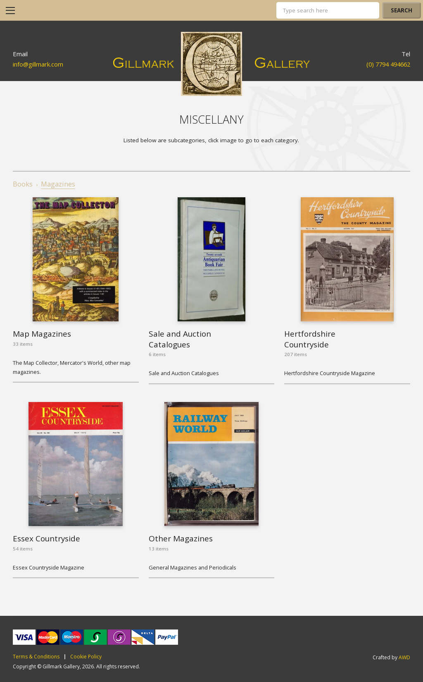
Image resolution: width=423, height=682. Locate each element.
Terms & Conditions (36, 656)
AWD (404, 657)
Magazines (58, 184)
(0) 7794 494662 (388, 64)
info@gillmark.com (38, 64)
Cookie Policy (86, 656)
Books (23, 184)
